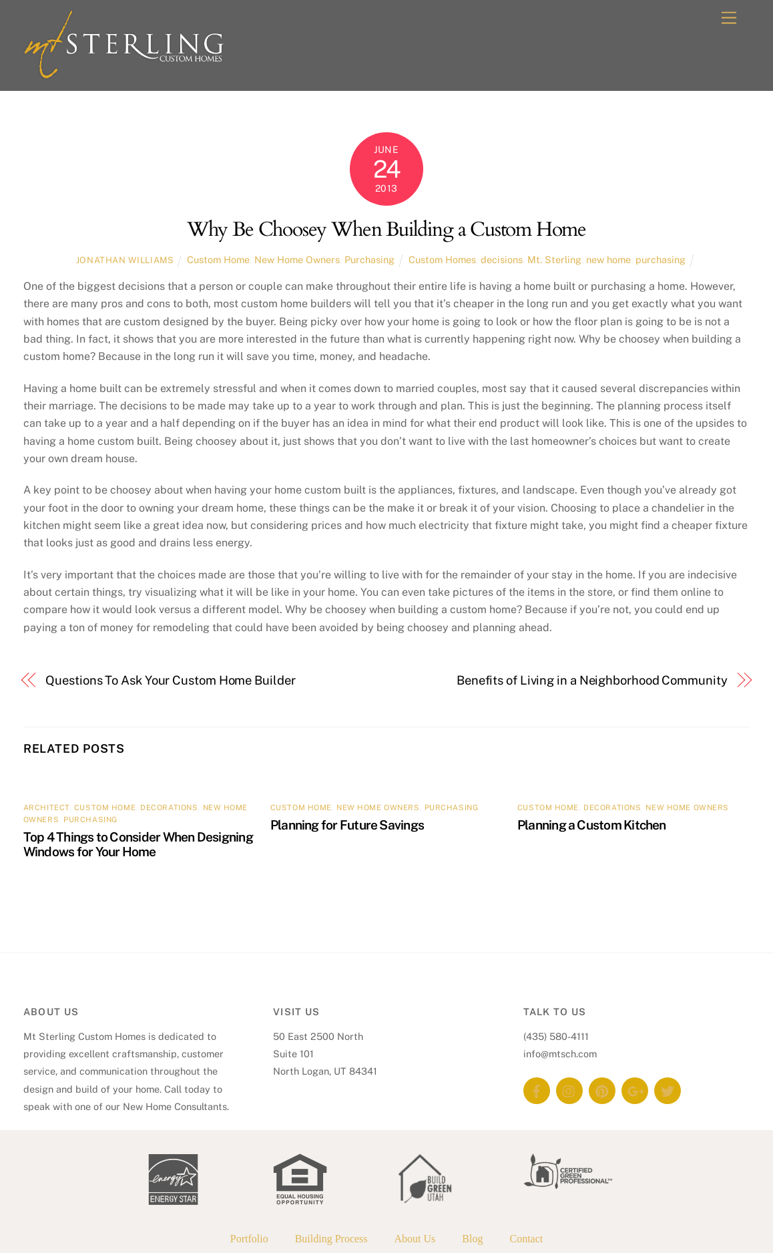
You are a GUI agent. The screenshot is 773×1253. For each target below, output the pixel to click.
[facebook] (536, 1089)
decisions (502, 259)
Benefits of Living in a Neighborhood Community (592, 680)
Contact (526, 1238)
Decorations (169, 807)
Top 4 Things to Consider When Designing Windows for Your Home (138, 844)
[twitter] (667, 1089)
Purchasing (369, 259)
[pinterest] (602, 1089)
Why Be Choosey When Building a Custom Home (386, 229)
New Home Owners (297, 259)
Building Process (331, 1238)
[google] (634, 1089)
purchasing (660, 259)
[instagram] (569, 1089)
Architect (46, 807)
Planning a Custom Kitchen (591, 825)
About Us (415, 1238)
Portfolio (249, 1238)
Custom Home (218, 259)
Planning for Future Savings (347, 825)
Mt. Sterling (554, 259)
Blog (472, 1238)
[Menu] (729, 18)
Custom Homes (442, 259)
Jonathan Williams (125, 260)
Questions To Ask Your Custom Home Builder (170, 680)
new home (608, 259)
